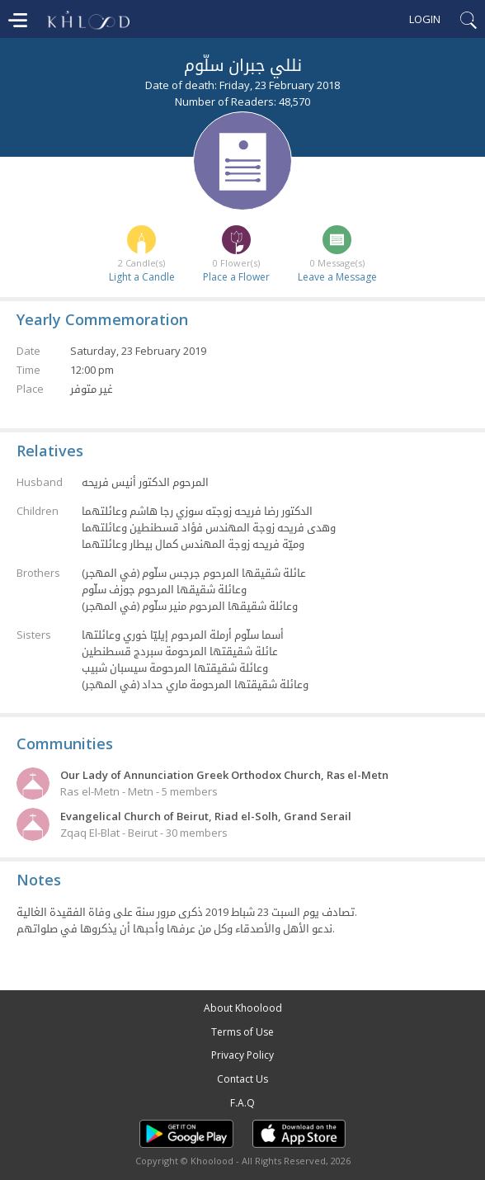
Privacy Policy (242, 1055)
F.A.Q (242, 1103)
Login (424, 19)
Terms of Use (242, 1032)
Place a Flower (236, 277)
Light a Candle (142, 277)
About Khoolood (243, 1008)
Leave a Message (337, 277)
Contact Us (242, 1079)
